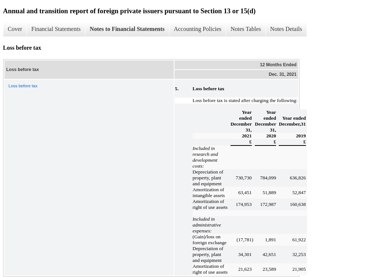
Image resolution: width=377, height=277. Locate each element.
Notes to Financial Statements (127, 29)
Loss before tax (23, 86)
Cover (15, 29)
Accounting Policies (197, 29)
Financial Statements (56, 29)
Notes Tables (245, 29)
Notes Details (286, 29)
